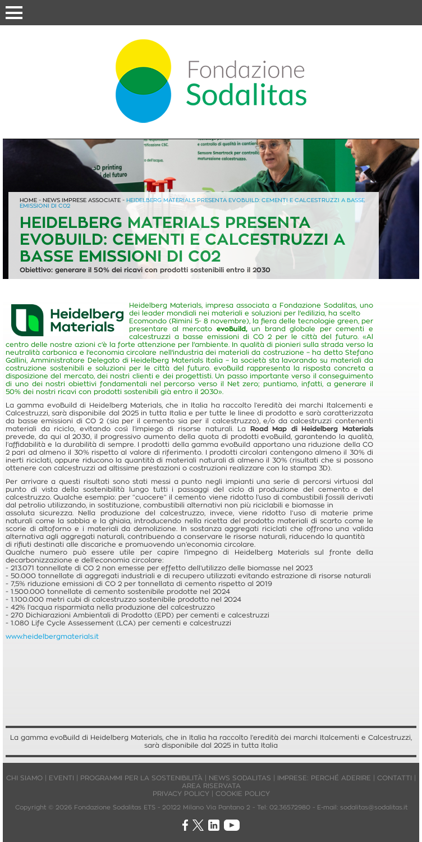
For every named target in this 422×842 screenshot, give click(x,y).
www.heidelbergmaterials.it (52, 636)
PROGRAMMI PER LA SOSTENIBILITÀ (141, 778)
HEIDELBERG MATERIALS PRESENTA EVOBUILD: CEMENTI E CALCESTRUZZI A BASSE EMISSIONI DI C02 (192, 202)
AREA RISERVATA (211, 785)
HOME (28, 200)
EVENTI (61, 778)
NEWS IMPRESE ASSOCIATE (82, 200)
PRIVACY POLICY (181, 793)
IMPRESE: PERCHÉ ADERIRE (324, 778)
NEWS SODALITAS (240, 778)
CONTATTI (394, 778)
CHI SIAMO (24, 778)
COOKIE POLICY (242, 793)
